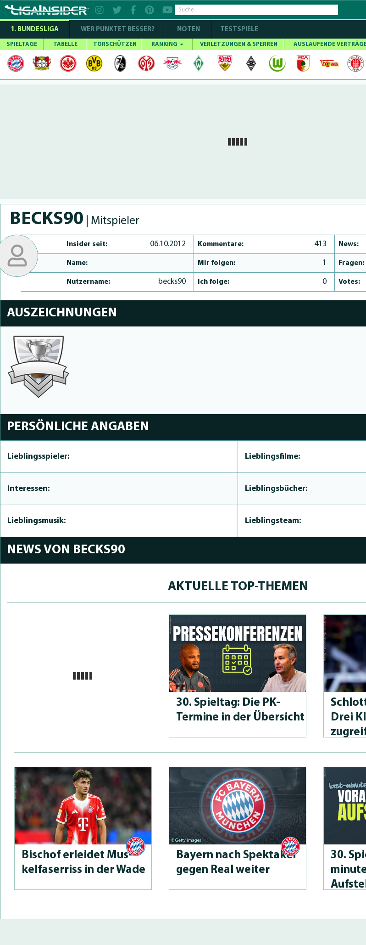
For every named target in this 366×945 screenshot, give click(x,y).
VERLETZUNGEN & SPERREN (238, 44)
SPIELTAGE (21, 44)
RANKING (167, 44)
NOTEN (188, 29)
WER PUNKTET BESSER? (118, 29)
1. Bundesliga (35, 29)
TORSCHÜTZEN (115, 44)
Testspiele (238, 29)
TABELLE (65, 44)
